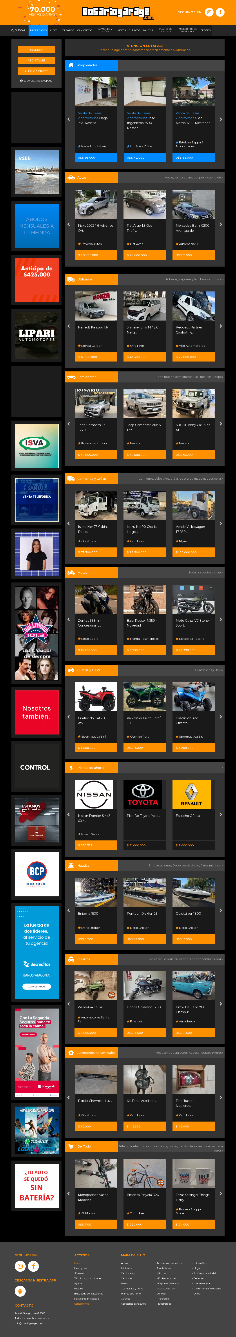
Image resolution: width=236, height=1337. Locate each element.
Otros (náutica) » (211, 865)
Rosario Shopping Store (190, 1211)
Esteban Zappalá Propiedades (189, 144)
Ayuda (78, 1283)
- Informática (199, 1263)
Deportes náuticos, (186, 865)
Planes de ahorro (131, 1293)
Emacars (134, 1021)
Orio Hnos (135, 345)
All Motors (86, 1213)
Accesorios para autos (133, 1303)
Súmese (79, 1273)
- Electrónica (164, 1303)
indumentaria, (213, 1146)
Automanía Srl (187, 244)
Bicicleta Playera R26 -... (145, 1195)
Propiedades (164, 1268)
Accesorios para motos (205, 1052)
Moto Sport (88, 638)
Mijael (181, 541)
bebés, (183, 1146)
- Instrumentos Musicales (206, 1288)
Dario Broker (89, 927)
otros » (218, 1150)
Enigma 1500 (88, 914)
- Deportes (198, 1278)
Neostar (134, 443)
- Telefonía (163, 1298)
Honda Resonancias (142, 638)
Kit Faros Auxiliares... (142, 1101)
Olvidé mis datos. (36, 80)
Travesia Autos (90, 244)
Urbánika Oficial (140, 146)
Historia (78, 1288)
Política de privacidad (86, 1298)
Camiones (127, 1278)
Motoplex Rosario (190, 638)
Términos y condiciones (88, 1278)
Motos (124, 1283)
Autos (124, 1263)
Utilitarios (126, 1268)
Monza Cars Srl (90, 345)
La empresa (80, 1268)
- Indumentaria (201, 1283)
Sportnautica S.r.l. (92, 736)
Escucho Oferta (188, 816)
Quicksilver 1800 (188, 914)
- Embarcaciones (166, 1278)
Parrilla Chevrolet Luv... (95, 1101)
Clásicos (125, 1298)
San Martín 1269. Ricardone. (193, 118)
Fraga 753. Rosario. (93, 118)
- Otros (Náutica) (166, 1288)
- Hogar (196, 1268)
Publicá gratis (36, 71)
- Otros (196, 1293)
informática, (160, 1146)
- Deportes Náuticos (168, 1283)
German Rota (138, 736)
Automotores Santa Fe (93, 1019)
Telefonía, (126, 1146)
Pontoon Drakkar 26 (142, 914)
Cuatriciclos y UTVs (132, 1288)
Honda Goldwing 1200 (144, 1007)
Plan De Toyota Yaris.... (144, 816)
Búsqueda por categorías (88, 1293)
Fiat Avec (135, 244)
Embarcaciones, (160, 865)
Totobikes (135, 1213)
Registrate (36, 60)
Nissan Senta (89, 834)
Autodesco (185, 1021)
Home (77, 1263)
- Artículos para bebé (204, 1273)
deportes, (196, 1146)
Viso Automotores (190, 345)
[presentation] (68, 120)
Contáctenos (81, 1303)
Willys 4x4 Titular (90, 1007)
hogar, (173, 1146)
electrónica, (142, 1146)
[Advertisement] (37, 117)
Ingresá (36, 49)
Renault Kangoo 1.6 (93, 327)
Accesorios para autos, (172, 1052)
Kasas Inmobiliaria (92, 146)
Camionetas (128, 1273)
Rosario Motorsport (93, 443)
